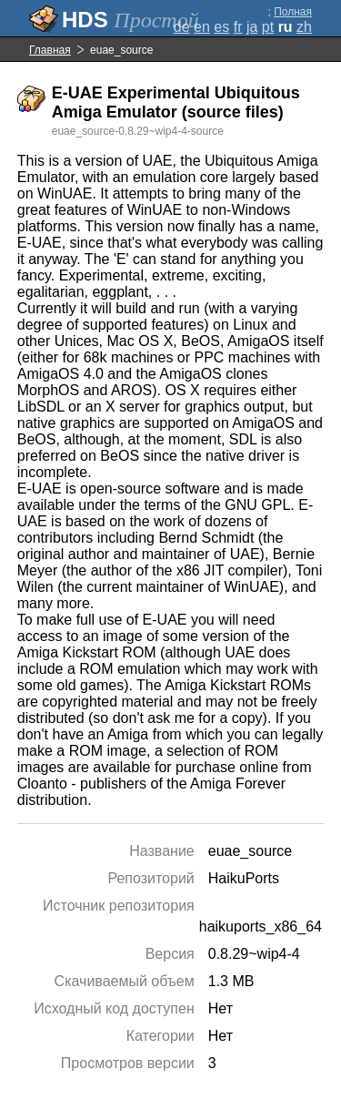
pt (268, 27)
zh (304, 27)
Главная (50, 50)
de (182, 27)
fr (238, 27)
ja (251, 27)
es (221, 27)
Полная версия (293, 18)
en (202, 27)
